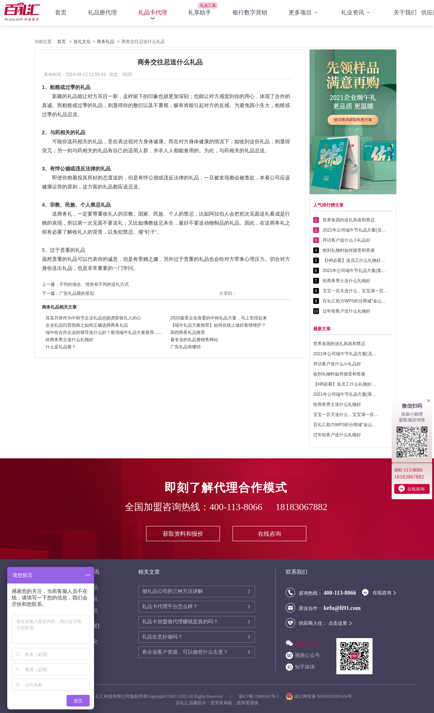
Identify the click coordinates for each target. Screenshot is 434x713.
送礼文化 (82, 41)
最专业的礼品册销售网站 (194, 339)
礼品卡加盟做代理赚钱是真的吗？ (180, 621)
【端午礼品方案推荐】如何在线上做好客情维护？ (218, 325)
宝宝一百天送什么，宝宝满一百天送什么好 (355, 290)
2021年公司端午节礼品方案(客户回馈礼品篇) (355, 270)
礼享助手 (199, 12)
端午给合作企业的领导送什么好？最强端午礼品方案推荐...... (103, 332)
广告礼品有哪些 (185, 346)
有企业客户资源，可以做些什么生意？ (185, 652)
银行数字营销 (250, 12)
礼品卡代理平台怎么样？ (170, 606)
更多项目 (304, 12)
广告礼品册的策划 (76, 293)
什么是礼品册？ (61, 346)
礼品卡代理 (152, 12)
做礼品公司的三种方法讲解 (172, 591)
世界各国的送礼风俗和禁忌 (349, 219)
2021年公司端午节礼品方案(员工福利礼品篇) (355, 230)
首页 (61, 12)
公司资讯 (88, 599)
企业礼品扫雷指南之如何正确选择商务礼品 (87, 325)
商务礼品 (105, 41)
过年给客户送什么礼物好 (346, 311)
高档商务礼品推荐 (187, 332)
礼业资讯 (356, 12)
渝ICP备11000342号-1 (258, 696)
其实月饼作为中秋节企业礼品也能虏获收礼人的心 (93, 318)
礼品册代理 (102, 12)
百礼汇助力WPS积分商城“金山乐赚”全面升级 (355, 301)
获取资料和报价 (183, 534)
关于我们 (405, 12)
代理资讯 (88, 587)
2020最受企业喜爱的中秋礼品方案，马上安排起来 (218, 318)
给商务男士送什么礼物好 (69, 339)
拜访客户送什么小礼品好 (346, 240)
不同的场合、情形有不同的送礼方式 (94, 284)
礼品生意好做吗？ (162, 637)
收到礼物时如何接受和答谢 (349, 250)
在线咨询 (269, 534)
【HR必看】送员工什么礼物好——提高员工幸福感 (355, 260)
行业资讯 (88, 611)
